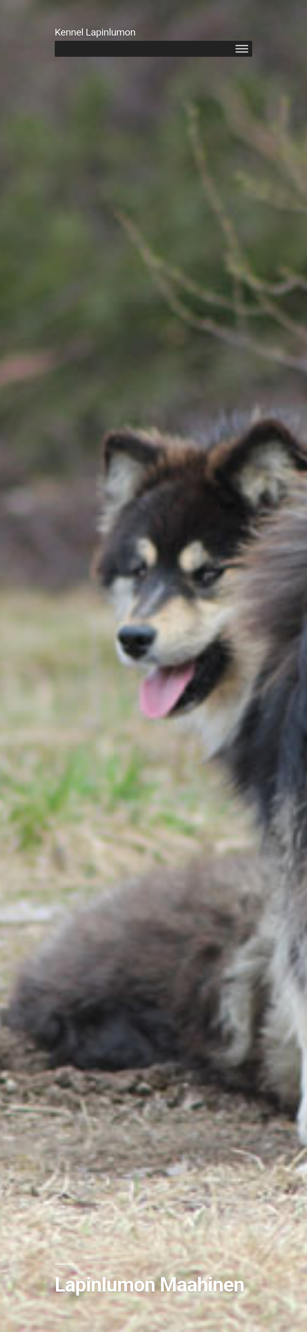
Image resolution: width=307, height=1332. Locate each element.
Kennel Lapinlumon (95, 32)
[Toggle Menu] (241, 48)
